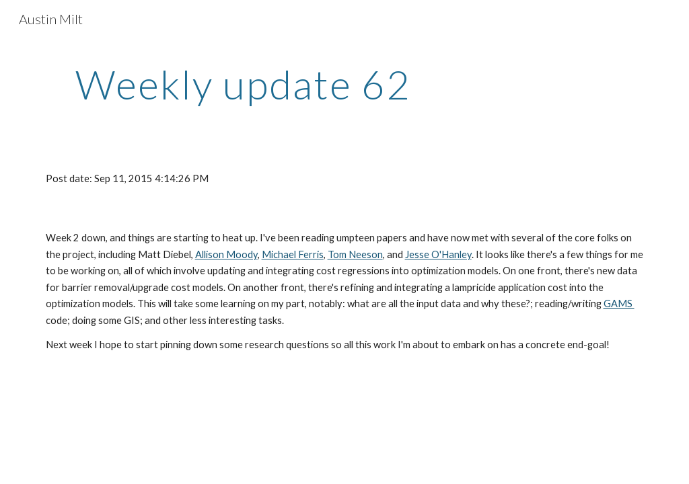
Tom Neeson (355, 254)
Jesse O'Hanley (438, 254)
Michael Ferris (293, 254)
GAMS (619, 303)
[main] (243, 84)
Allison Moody (226, 254)
